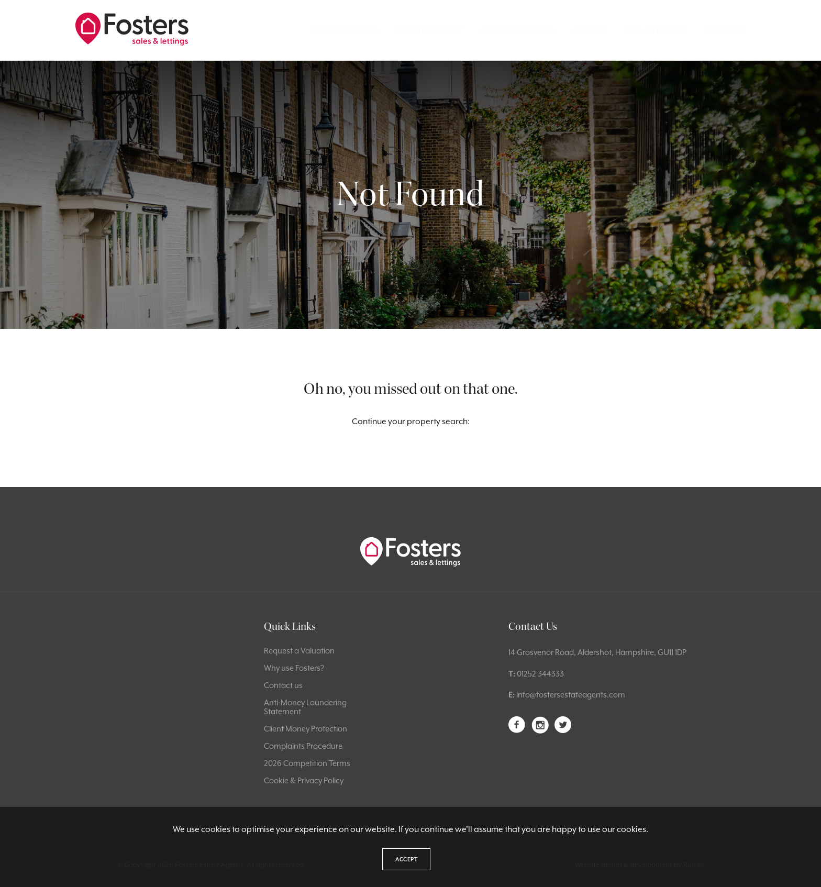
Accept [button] (406, 859)
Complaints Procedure (303, 745)
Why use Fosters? (655, 30)
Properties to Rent (429, 30)
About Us (589, 30)
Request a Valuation (517, 30)
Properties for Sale (345, 30)
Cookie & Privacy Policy (303, 780)
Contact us (283, 685)
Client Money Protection (305, 728)
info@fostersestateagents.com (570, 694)
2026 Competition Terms (307, 763)
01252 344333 (540, 673)
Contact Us (725, 30)
